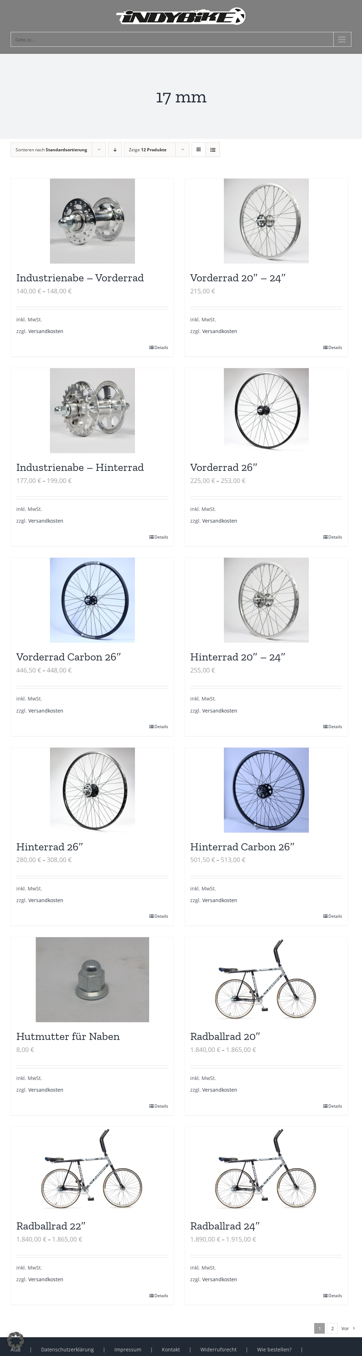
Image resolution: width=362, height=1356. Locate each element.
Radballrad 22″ (51, 1225)
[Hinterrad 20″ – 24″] (266, 600)
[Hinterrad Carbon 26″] (266, 790)
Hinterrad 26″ (49, 846)
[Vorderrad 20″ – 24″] (266, 221)
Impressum (127, 1349)
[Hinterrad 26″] (92, 790)
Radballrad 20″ (225, 1036)
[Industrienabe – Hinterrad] (92, 410)
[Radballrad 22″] (92, 1169)
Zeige (147, 150)
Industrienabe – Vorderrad (80, 277)
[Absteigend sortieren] (115, 149)
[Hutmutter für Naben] (92, 979)
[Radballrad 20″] (266, 979)
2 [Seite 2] (332, 1328)
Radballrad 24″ (225, 1225)
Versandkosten (45, 331)
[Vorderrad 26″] (266, 410)
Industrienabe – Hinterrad (80, 467)
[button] (15, 1340)
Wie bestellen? (274, 1349)
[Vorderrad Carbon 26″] (92, 600)
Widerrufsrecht (218, 1349)
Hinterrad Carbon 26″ (242, 846)
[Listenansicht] (213, 150)
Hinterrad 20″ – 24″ (237, 656)
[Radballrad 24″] (266, 1169)
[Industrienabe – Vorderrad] (92, 221)
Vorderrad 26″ (224, 467)
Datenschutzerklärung (67, 1349)
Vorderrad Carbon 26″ (68, 656)
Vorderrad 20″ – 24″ (238, 277)
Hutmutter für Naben (68, 1036)
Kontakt (171, 1349)
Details (161, 347)
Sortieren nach (51, 150)
